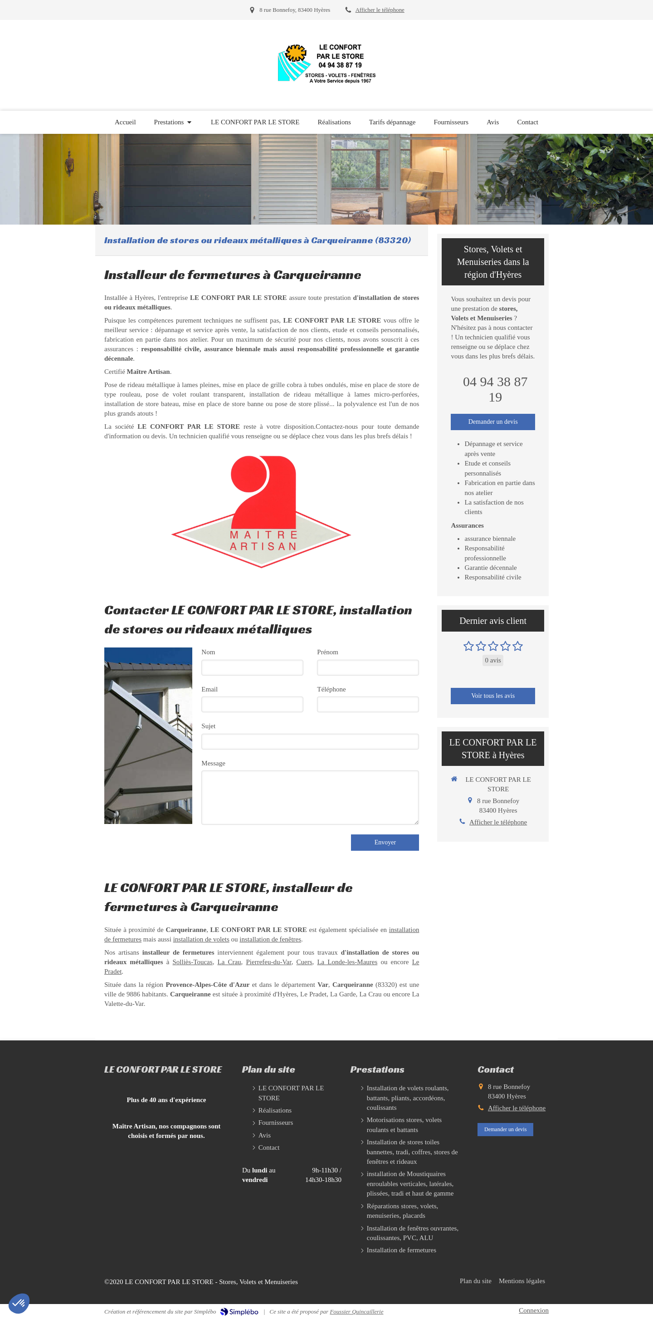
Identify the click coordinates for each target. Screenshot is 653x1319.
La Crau (229, 962)
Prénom (327, 652)
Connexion (534, 1310)
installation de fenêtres (270, 939)
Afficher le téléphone (380, 10)
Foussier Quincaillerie (356, 1311)
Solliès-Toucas (193, 962)
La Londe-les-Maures (347, 962)
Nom (208, 652)
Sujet (208, 726)
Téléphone (331, 689)
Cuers (304, 962)
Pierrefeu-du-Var (268, 962)
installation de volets (201, 939)
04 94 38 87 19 (495, 389)
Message (213, 763)
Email (209, 689)
